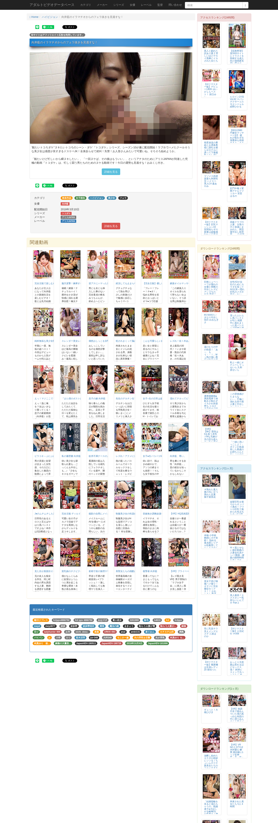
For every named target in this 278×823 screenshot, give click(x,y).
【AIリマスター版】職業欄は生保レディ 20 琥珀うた (211, 666)
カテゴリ (85, 4)
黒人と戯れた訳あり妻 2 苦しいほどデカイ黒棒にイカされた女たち (211, 56)
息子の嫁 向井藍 (97, 398)
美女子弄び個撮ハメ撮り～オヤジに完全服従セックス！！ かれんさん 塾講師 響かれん (211, 589)
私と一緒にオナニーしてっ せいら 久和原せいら (237, 366)
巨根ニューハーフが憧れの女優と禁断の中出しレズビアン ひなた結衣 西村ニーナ (211, 289)
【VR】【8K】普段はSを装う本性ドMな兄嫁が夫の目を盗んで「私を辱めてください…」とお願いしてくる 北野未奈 (211, 440)
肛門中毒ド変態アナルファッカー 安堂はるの (237, 192)
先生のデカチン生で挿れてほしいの (134, 398)
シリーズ (118, 4)
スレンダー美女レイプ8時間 (76, 341)
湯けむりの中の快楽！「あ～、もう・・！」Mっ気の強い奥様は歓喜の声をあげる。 (211, 354)
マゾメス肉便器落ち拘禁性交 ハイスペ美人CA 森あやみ (211, 181)
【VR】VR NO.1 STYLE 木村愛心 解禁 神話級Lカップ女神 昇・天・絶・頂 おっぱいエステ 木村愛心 (237, 754)
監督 (160, 4)
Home (34, 16)
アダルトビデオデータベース (52, 5)
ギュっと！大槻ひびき (211, 711)
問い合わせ (175, 4)
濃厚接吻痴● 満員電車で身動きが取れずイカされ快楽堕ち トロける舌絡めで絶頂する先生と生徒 (211, 405)
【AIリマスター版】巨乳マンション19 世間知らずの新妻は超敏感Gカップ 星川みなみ (211, 230)
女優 (132, 4)
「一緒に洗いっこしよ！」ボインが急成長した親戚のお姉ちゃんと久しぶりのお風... (237, 449)
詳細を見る (111, 171)
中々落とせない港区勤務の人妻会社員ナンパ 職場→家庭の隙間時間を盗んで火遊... (237, 555)
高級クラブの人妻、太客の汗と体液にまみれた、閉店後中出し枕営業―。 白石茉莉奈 (237, 230)
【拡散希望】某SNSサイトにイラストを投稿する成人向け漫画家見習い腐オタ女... (237, 58)
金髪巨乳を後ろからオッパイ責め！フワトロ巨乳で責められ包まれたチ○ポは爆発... (237, 509)
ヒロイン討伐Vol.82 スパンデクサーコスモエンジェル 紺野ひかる (237, 101)
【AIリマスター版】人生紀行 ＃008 (237, 631)
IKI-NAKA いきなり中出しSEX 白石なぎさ (211, 319)
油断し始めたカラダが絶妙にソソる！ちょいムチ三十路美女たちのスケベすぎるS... (211, 763)
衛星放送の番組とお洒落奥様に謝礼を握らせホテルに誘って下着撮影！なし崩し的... (211, 150)
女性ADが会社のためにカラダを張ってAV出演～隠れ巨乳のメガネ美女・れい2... (237, 289)
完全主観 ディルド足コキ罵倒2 (77, 513)
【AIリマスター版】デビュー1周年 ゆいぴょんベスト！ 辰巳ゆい (211, 90)
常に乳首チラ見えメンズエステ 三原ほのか (211, 632)
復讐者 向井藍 (150, 571)
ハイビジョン (50, 16)
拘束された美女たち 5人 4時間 (237, 804)
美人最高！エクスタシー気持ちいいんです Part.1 (237, 599)
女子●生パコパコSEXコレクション (161, 456)
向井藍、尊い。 (178, 456)
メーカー (102, 4)
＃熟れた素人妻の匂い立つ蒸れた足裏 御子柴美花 (211, 493)
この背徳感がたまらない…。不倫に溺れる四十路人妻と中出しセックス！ (237, 400)
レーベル (146, 4)
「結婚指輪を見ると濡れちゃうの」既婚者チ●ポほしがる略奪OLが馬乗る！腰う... (211, 809)
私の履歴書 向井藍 (71, 456)
